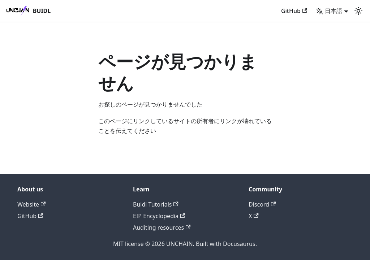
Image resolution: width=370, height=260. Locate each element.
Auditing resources (161, 227)
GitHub (294, 11)
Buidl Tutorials (155, 204)
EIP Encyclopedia (159, 216)
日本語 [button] (329, 11)
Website (31, 204)
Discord (262, 204)
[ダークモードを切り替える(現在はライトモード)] (358, 11)
